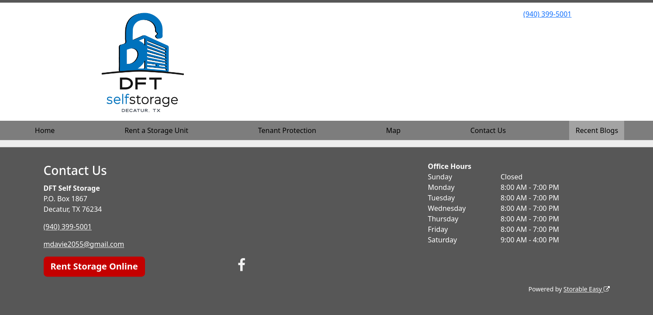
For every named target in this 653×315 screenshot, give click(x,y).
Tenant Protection (287, 130)
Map (393, 130)
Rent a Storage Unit (156, 130)
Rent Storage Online (94, 266)
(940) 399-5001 (547, 14)
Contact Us (488, 130)
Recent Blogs (597, 130)
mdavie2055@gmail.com (84, 244)
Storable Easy (586, 289)
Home (45, 130)
